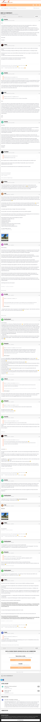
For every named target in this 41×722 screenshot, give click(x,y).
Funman (5, 632)
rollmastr (6, 378)
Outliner (5, 181)
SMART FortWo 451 (7, 690)
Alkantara (7, 687)
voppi (5, 193)
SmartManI (6, 151)
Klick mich (3, 508)
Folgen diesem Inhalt (19, 672)
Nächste (36, 16)
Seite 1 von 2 (20, 16)
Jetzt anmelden (20, 667)
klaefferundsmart (7, 319)
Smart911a (6, 416)
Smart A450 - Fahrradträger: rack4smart (11, 699)
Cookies (6, 716)
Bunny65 (7, 691)
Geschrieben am (9, 20)
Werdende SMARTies (14, 14)
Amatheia (3, 14)
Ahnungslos (6, 343)
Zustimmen (20, 720)
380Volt (5, 44)
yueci (5, 92)
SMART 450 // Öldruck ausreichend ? (10, 686)
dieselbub (6, 244)
